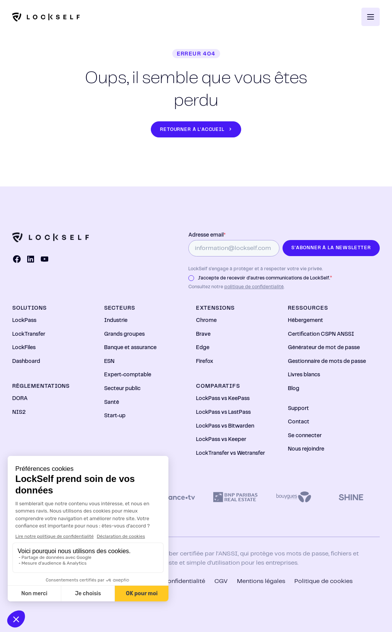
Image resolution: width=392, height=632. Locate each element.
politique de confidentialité (254, 287)
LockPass (24, 320)
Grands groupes (124, 334)
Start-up (115, 415)
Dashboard (26, 361)
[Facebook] (16, 259)
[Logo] (46, 17)
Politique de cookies (323, 581)
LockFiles (24, 347)
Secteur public (122, 388)
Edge (202, 347)
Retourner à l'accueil (192, 129)
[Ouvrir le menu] (370, 17)
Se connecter (305, 435)
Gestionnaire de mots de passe (327, 361)
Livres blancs (304, 374)
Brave (203, 334)
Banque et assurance (130, 347)
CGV (221, 581)
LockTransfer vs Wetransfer (230, 453)
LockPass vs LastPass (223, 412)
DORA (20, 398)
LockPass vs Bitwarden (225, 426)
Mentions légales (261, 581)
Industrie (115, 320)
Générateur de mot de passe (324, 347)
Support (298, 408)
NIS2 (19, 412)
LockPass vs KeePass (223, 398)
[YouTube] (44, 259)
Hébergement (305, 320)
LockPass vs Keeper (221, 439)
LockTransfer (28, 334)
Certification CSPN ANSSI (321, 334)
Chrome (206, 320)
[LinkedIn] (30, 259)
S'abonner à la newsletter (331, 248)
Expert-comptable (127, 374)
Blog (293, 388)
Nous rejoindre (306, 449)
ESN (109, 361)
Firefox (204, 361)
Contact (298, 422)
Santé (111, 402)
